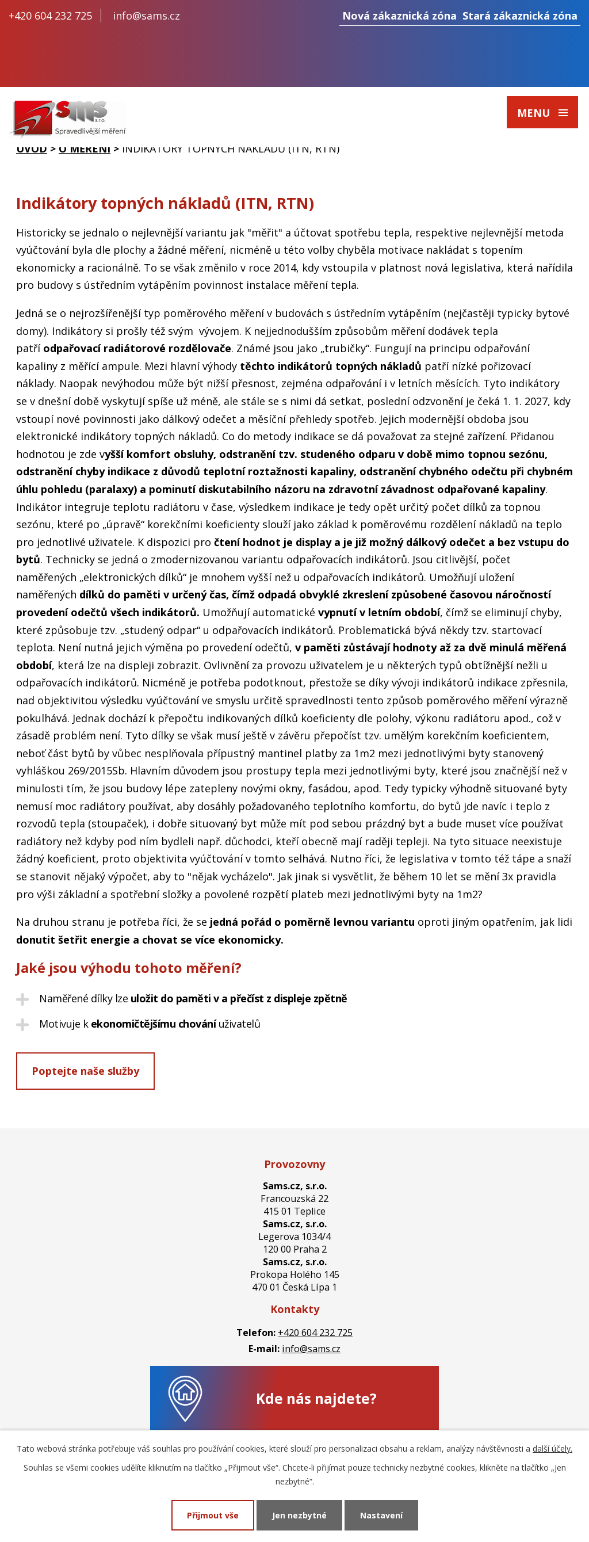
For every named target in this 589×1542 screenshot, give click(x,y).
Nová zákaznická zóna (399, 15)
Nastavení (381, 1515)
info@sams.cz (146, 15)
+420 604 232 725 (50, 15)
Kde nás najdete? (316, 1398)
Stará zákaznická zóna (519, 15)
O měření (84, 148)
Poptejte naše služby (85, 1071)
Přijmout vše (213, 1515)
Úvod (31, 148)
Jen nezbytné (299, 1515)
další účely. (552, 1448)
